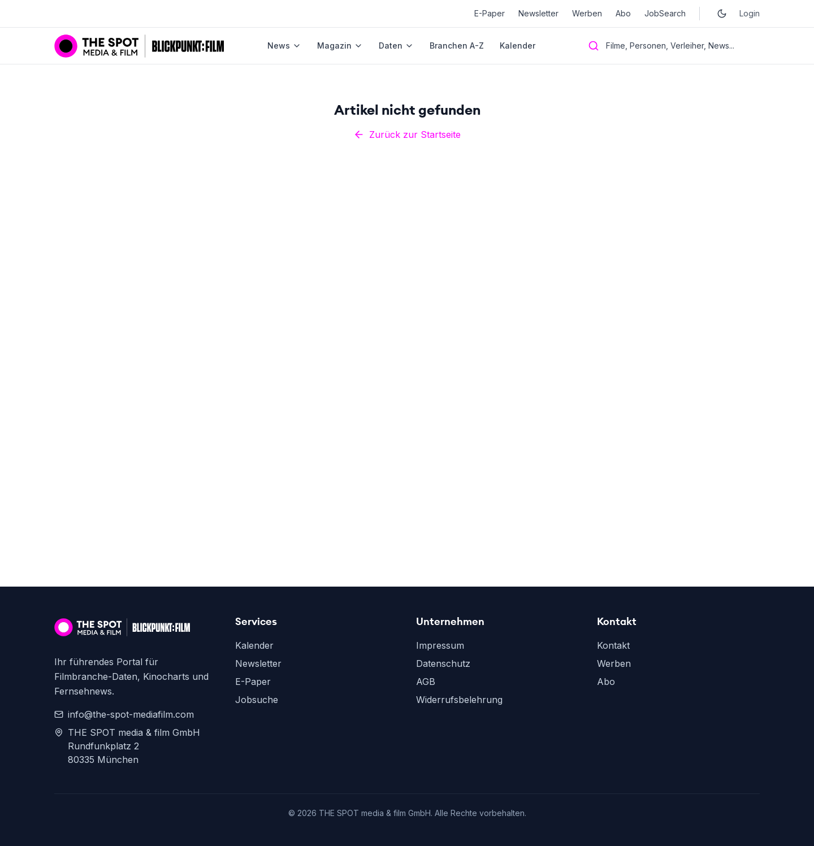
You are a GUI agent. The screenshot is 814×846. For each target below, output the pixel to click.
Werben (587, 13)
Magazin (340, 45)
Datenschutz (443, 663)
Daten (396, 45)
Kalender (517, 45)
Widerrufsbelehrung (459, 699)
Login (749, 13)
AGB (425, 681)
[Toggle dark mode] (721, 13)
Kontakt (613, 645)
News (284, 45)
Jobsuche (256, 699)
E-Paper (489, 13)
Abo (623, 13)
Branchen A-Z (457, 45)
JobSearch (665, 13)
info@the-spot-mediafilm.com (124, 714)
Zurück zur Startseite (407, 134)
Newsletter (538, 13)
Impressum (440, 645)
